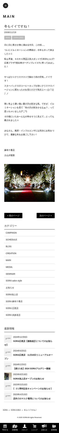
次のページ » (46, 215)
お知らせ (10, 287)
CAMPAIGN (11, 233)
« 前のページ (13, 215)
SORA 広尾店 (18, 37)
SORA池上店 (12, 294)
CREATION (11, 253)
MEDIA (9, 267)
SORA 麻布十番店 (14, 301)
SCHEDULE (11, 239)
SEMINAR (10, 274)
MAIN (8, 37)
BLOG (9, 246)
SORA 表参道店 (13, 315)
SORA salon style (14, 281)
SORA (5, 410)
